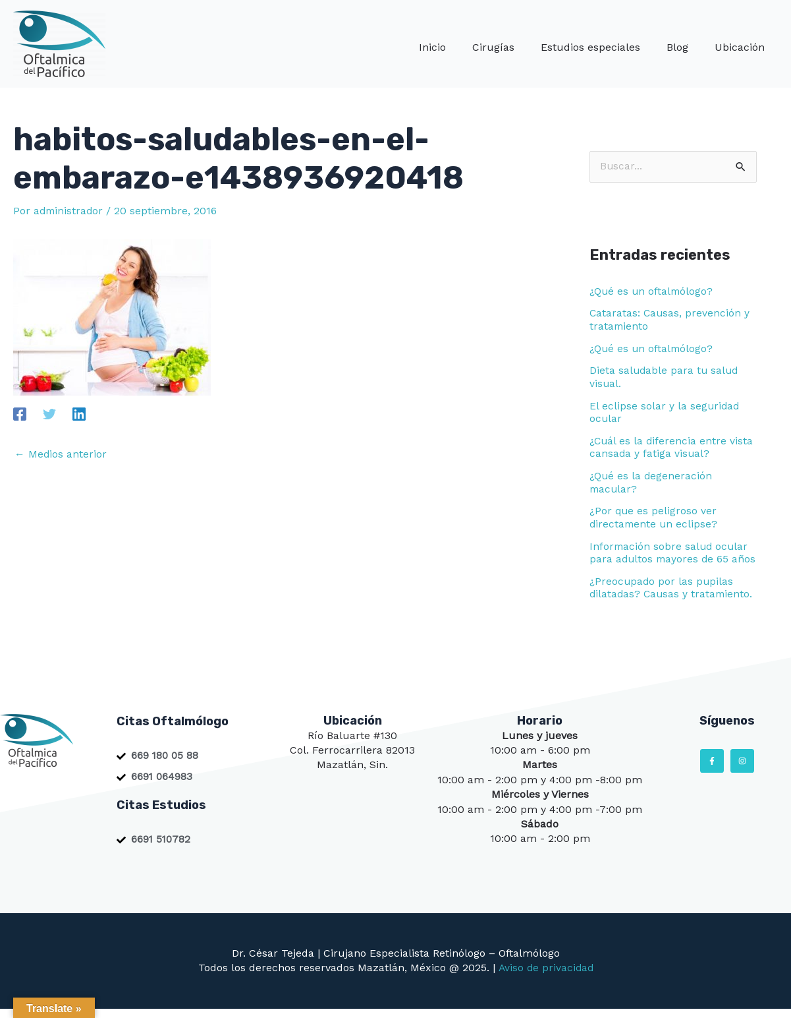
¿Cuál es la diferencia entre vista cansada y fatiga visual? (672, 445)
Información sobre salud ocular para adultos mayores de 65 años (670, 555)
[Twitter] (49, 414)
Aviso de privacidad (545, 977)
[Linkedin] (79, 414)
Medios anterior (60, 454)
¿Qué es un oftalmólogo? (652, 291)
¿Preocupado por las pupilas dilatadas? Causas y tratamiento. (672, 596)
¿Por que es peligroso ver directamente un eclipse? (654, 514)
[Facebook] (19, 414)
